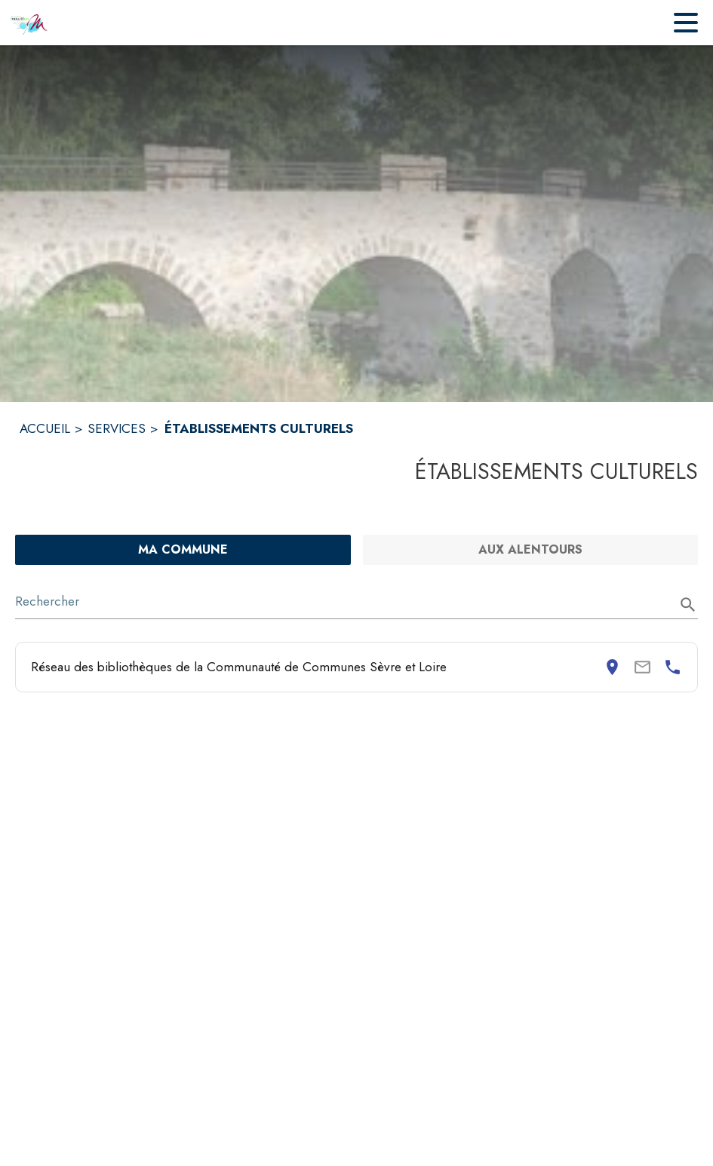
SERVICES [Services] (117, 428)
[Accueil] (29, 23)
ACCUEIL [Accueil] (45, 428)
